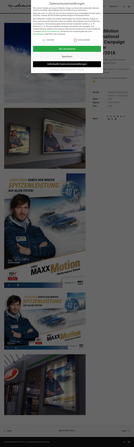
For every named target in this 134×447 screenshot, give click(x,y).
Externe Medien (82, 40)
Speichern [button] (67, 56)
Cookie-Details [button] (55, 70)
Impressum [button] (80, 70)
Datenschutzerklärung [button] (68, 70)
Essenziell (48, 40)
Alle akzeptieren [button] (67, 49)
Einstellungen (38, 34)
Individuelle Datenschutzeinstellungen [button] (67, 64)
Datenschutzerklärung (50, 31)
